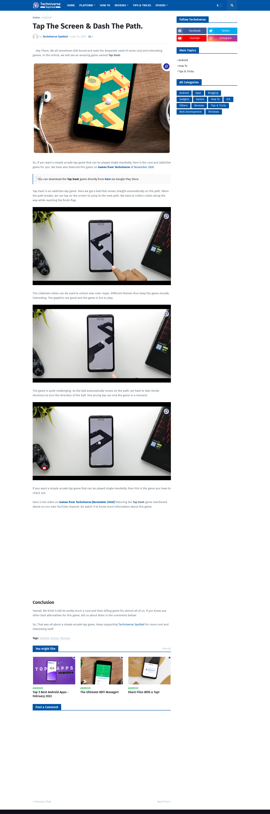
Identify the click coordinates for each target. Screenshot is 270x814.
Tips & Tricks (186, 71)
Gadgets (184, 99)
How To (182, 66)
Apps (198, 93)
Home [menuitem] (71, 5)
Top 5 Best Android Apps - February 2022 (51, 694)
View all (166, 648)
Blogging (213, 93)
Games (55, 638)
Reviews (65, 638)
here (108, 179)
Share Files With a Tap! (143, 692)
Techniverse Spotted (131, 624)
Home (36, 17)
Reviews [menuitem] (120, 5)
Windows (213, 111)
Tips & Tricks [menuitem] (142, 5)
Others (183, 105)
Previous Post (43, 801)
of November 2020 (126, 167)
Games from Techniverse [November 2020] (86, 502)
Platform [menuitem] (86, 5)
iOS (228, 99)
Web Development (190, 111)
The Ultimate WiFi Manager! (99, 692)
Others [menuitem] (160, 5)
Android (46, 17)
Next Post (163, 801)
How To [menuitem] (105, 5)
